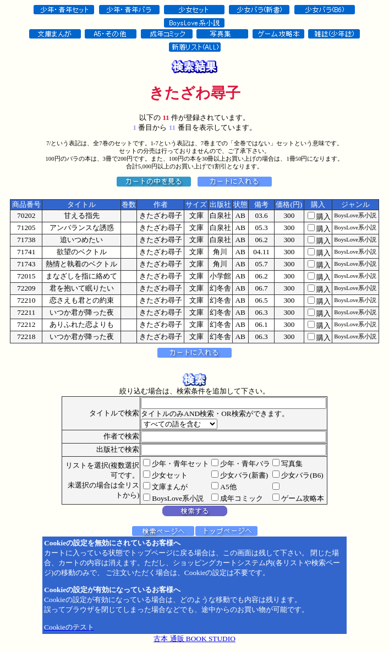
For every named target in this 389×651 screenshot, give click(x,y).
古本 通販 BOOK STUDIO (194, 638)
